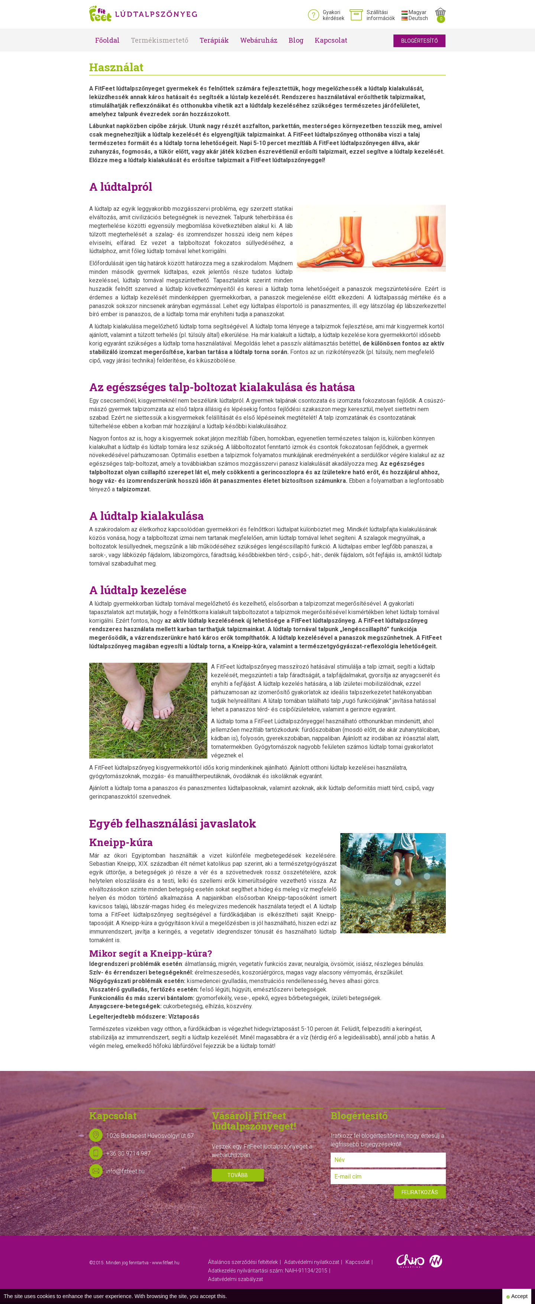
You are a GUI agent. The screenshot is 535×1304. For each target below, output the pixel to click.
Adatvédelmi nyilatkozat (311, 1262)
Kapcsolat (331, 40)
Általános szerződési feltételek (243, 1262)
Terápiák (214, 40)
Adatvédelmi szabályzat (235, 1279)
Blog (296, 40)
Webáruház (259, 40)
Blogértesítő (419, 41)
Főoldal (107, 40)
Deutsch (415, 18)
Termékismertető (159, 40)
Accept (517, 1296)
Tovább (237, 1175)
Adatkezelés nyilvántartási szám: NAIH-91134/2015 (267, 1271)
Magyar (414, 12)
